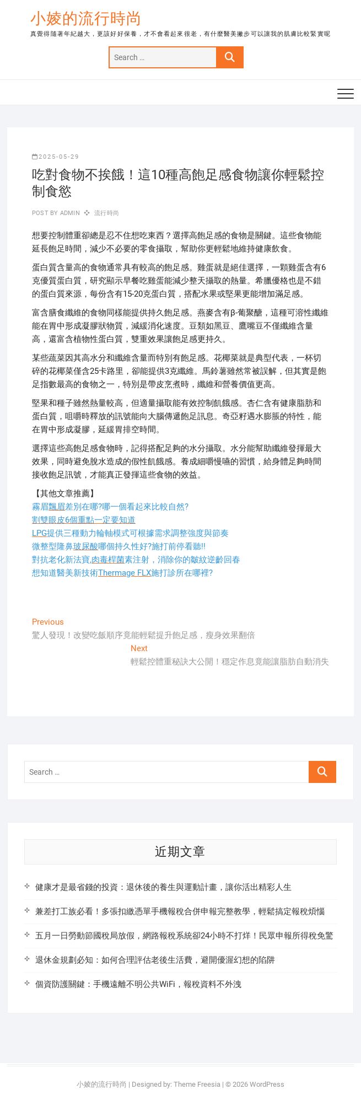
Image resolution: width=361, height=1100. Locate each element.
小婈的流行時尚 (86, 18)
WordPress (267, 1084)
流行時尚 (106, 213)
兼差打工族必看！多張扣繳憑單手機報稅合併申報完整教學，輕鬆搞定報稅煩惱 (180, 911)
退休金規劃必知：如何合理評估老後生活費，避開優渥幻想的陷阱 (155, 960)
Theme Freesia (197, 1084)
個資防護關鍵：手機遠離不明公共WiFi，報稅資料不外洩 (138, 984)
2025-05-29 (55, 156)
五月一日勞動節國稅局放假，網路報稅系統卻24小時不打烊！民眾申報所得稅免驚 (184, 936)
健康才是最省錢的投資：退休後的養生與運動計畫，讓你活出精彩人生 (163, 887)
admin (69, 213)
